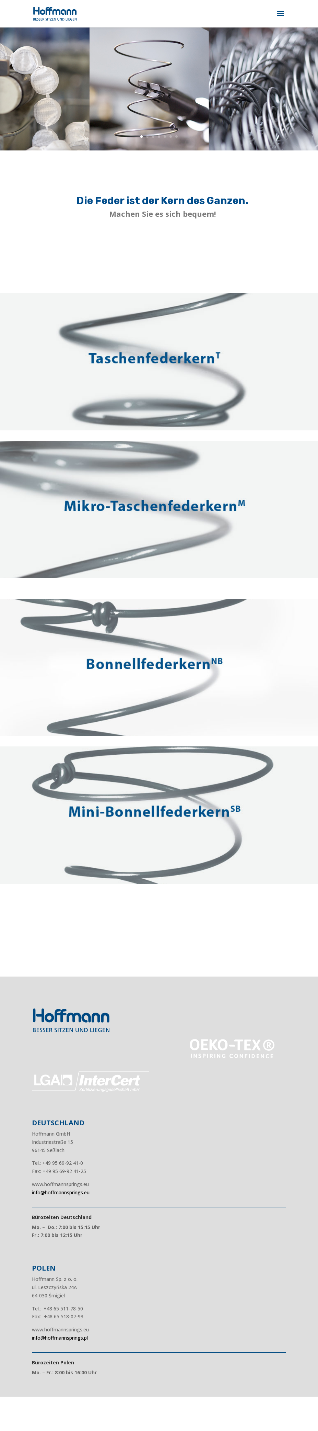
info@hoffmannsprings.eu (61, 1192)
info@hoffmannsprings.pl (60, 1337)
